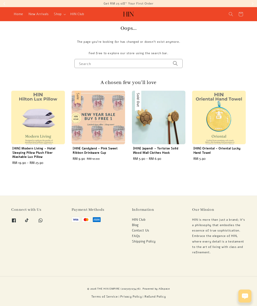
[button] (231, 14)
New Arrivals (39, 14)
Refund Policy (155, 297)
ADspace (164, 288)
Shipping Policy (144, 241)
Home (18, 14)
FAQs (136, 236)
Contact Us (140, 230)
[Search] (175, 63)
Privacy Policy (131, 297)
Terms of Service (104, 297)
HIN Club (77, 14)
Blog (135, 225)
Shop (58, 14)
